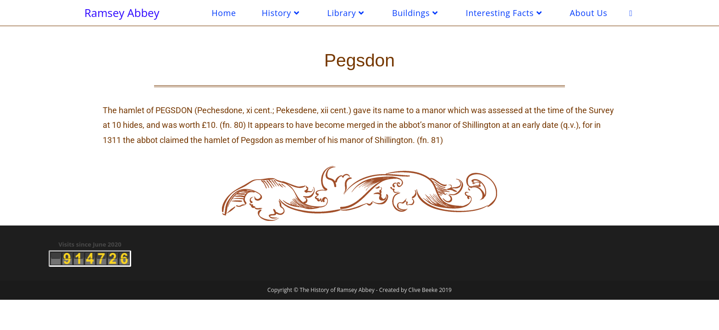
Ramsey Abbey (122, 12)
